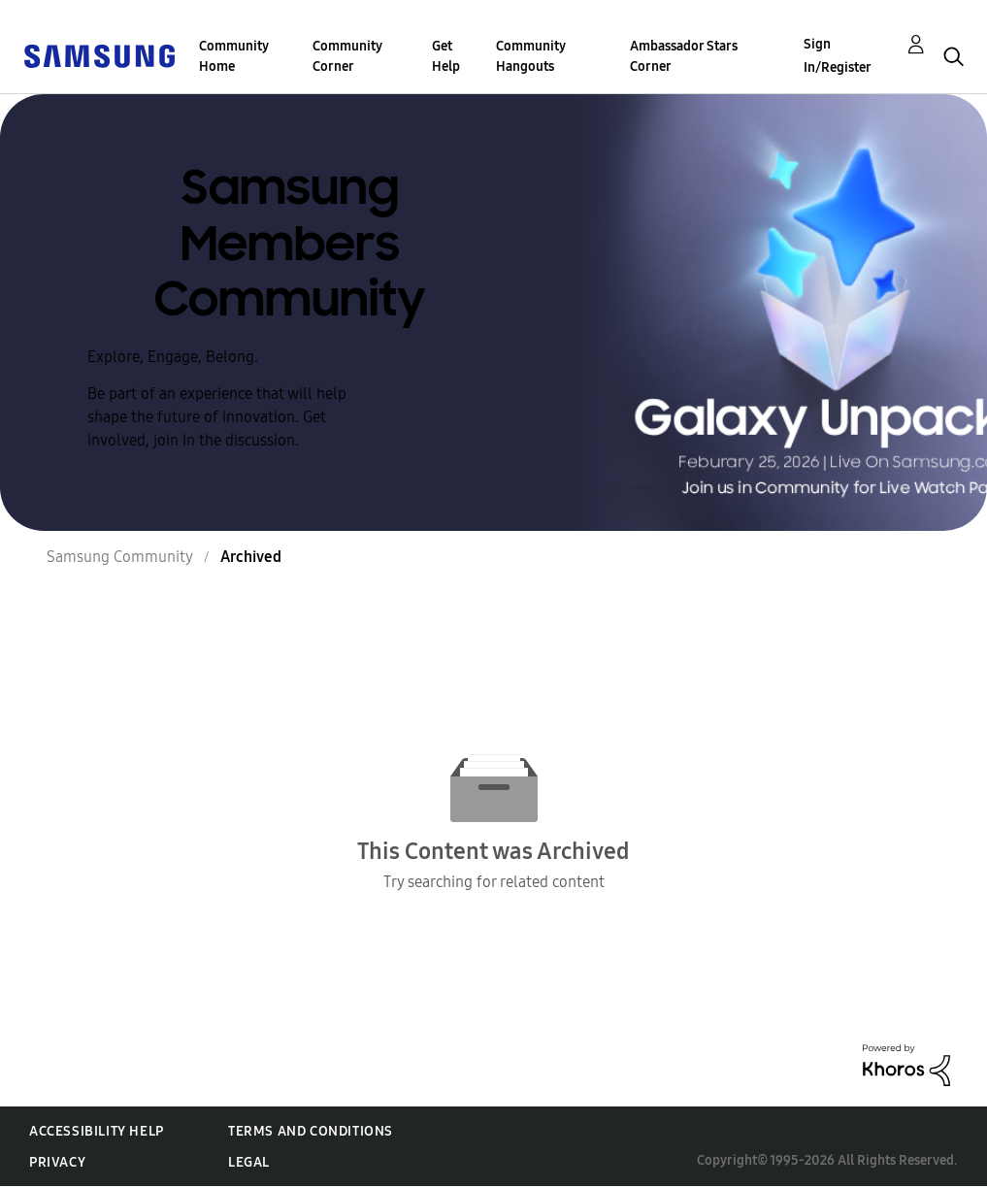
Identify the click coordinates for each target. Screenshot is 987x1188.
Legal (249, 1162)
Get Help (446, 56)
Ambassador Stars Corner (684, 56)
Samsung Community (120, 556)
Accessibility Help (96, 1131)
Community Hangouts (531, 56)
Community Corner (347, 56)
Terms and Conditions (310, 1131)
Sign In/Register (838, 56)
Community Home (234, 56)
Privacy (57, 1162)
